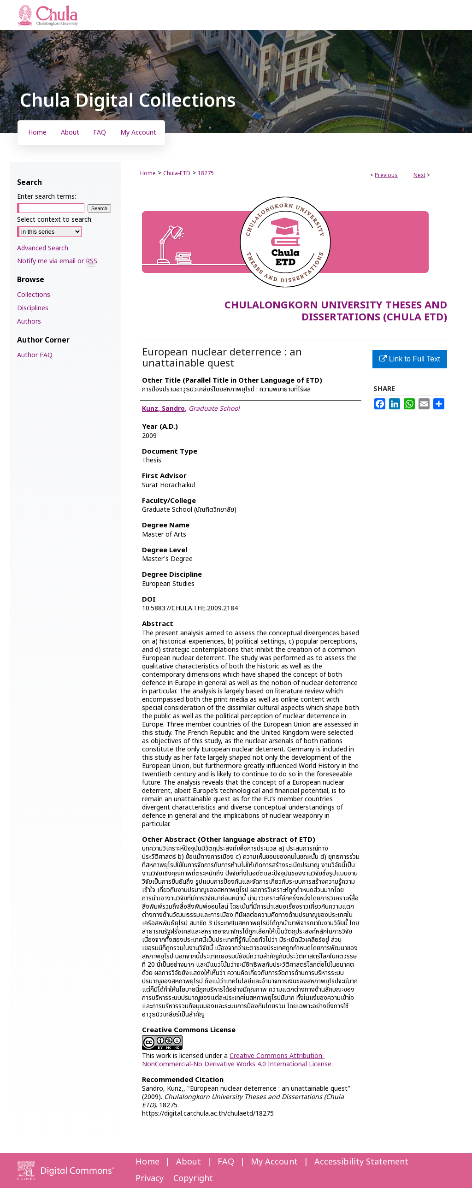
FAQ (226, 1162)
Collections (33, 295)
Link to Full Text (409, 359)
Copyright (193, 1178)
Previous (386, 175)
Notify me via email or (57, 261)
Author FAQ (35, 355)
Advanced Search (42, 248)
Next (419, 175)
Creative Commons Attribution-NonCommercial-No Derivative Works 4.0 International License (236, 1060)
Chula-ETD (176, 173)
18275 (206, 173)
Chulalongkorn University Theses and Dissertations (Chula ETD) (335, 311)
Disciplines (32, 308)
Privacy (150, 1178)
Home (148, 173)
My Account (274, 1162)
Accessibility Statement (361, 1162)
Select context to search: (55, 220)
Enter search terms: (46, 196)
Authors (29, 321)
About (188, 1162)
